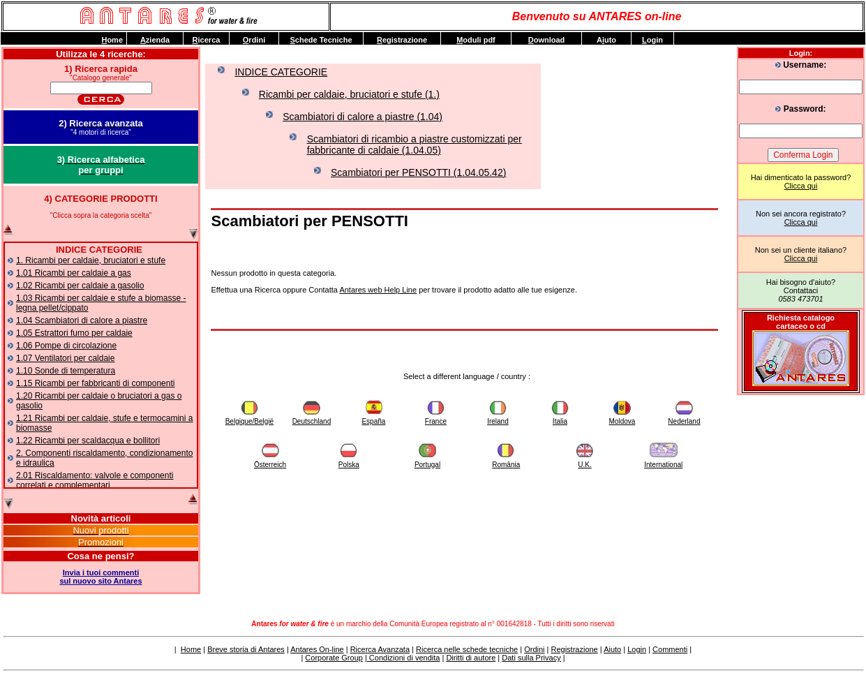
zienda (155, 40)
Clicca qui (801, 186)
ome (112, 40)
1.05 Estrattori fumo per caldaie (74, 333)
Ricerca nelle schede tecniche (467, 649)
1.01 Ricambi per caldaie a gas (73, 273)
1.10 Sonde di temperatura (65, 371)
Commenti (669, 649)
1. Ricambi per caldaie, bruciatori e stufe (90, 260)
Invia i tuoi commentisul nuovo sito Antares (100, 576)
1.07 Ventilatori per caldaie (65, 358)
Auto (606, 40)
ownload (546, 40)
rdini (254, 40)
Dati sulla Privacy (531, 657)
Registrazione (574, 649)
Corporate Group (334, 657)
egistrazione (402, 40)
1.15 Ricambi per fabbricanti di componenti (95, 383)
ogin (652, 40)
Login (636, 649)
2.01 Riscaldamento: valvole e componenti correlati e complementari (94, 480)
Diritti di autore (470, 657)
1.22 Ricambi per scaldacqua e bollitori (88, 440)
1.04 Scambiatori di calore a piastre (81, 320)
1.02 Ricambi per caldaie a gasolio (80, 285)
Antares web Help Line (378, 290)
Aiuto (612, 649)
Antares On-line (316, 649)
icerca (207, 40)
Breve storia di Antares (246, 649)
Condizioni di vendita (403, 657)
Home (191, 649)
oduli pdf (475, 40)
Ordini (534, 649)
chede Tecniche (321, 40)
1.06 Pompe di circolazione (66, 345)
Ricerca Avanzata (380, 649)
